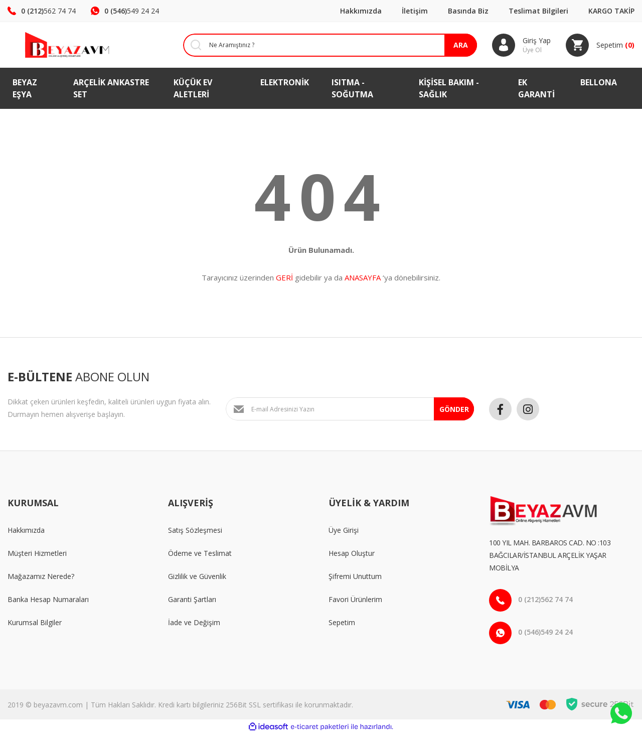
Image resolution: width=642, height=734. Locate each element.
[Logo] (53, 45)
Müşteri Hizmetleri (37, 553)
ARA (460, 45)
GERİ (284, 277)
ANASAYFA (363, 277)
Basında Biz (468, 11)
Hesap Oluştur (352, 553)
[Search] (322, 45)
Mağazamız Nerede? (41, 576)
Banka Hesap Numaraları (48, 599)
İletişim (415, 11)
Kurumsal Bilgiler (35, 622)
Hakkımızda (361, 11)
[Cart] (600, 45)
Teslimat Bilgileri (538, 11)
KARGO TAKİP (611, 11)
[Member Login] (521, 45)
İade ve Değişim (194, 622)
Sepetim (342, 622)
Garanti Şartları (192, 599)
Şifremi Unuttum (355, 576)
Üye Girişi (344, 530)
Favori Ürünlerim (355, 599)
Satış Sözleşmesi (195, 530)
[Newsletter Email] (350, 408)
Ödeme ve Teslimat (200, 553)
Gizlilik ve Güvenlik (197, 576)
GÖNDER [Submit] (454, 409)
